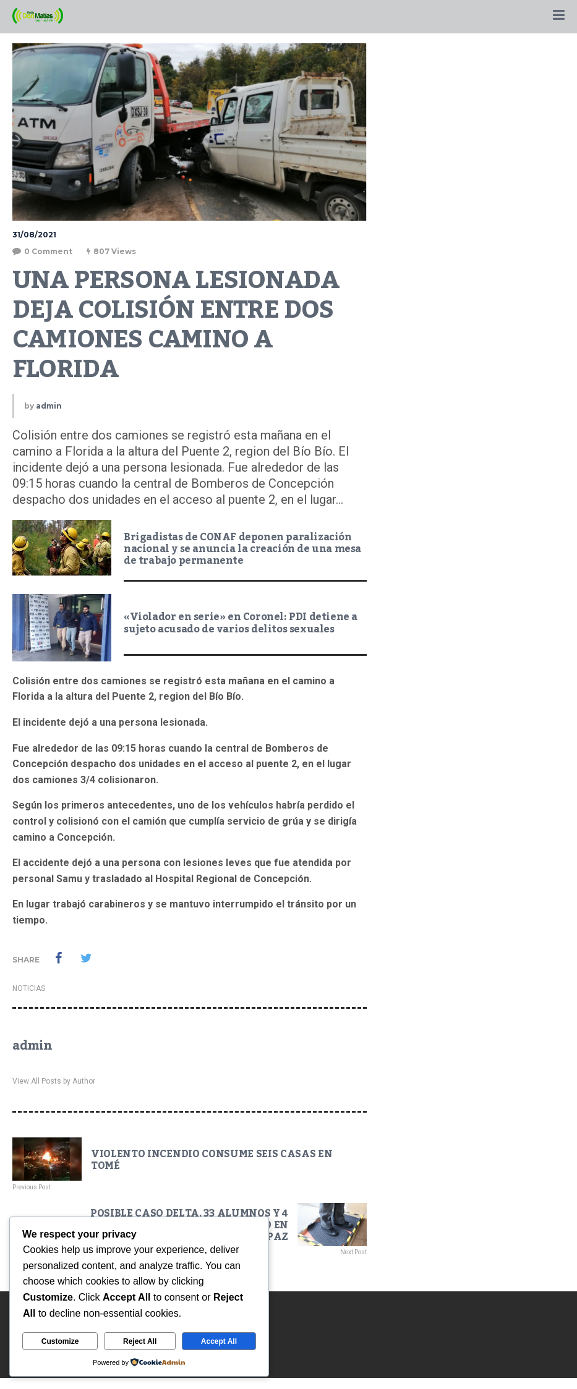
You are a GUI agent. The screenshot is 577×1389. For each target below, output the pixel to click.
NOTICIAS (28, 988)
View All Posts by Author (53, 1081)
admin (49, 405)
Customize (60, 1341)
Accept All (219, 1341)
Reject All (139, 1341)
